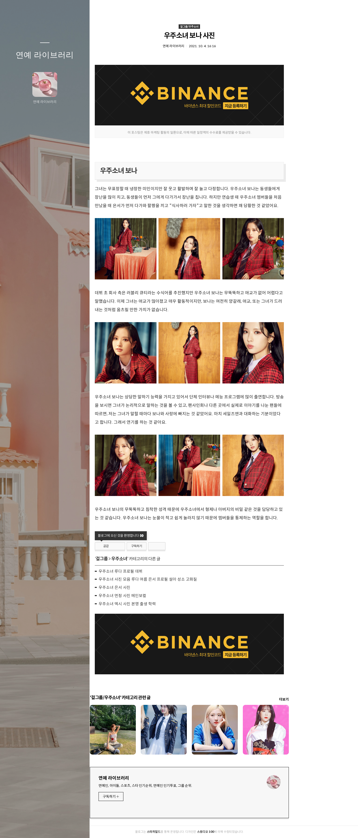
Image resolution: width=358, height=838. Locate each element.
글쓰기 (15, 828)
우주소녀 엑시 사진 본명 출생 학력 (161, 604)
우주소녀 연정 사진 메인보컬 (157, 595)
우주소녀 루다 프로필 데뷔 (155, 571)
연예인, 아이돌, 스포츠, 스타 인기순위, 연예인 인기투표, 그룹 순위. (179, 785)
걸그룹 (136, 559)
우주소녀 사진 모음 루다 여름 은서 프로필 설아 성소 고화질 (182, 579)
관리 (74, 828)
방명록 (35, 828)
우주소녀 (153, 559)
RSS (55, 828)
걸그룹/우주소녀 (223, 26)
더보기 (318, 699)
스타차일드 (188, 832)
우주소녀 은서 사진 (149, 587)
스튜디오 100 (239, 832)
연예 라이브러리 (45, 54)
